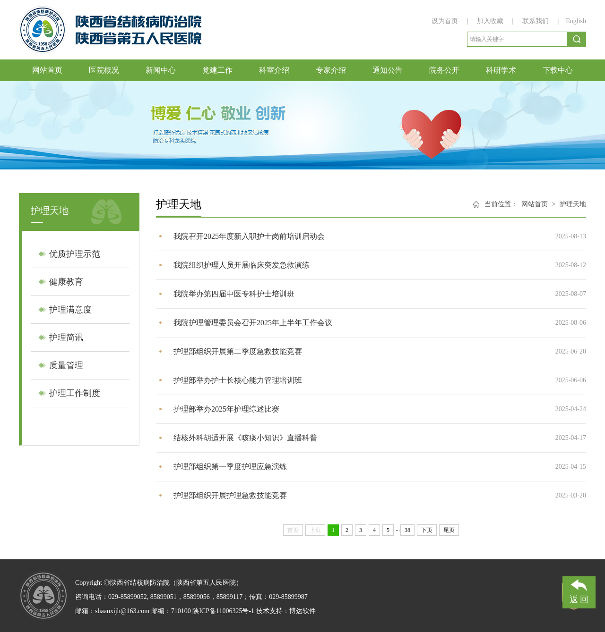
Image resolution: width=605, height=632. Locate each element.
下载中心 (558, 70)
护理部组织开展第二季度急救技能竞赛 (237, 351)
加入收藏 (491, 21)
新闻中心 (161, 70)
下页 (426, 530)
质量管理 (66, 365)
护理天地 (573, 204)
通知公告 (387, 70)
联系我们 (535, 21)
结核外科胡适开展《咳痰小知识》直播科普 (245, 438)
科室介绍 (274, 70)
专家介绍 (331, 70)
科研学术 (501, 70)
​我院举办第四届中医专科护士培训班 (233, 294)
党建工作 (217, 70)
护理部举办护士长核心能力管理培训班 (237, 380)
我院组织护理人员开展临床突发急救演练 (241, 265)
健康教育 (66, 282)
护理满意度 (70, 309)
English (576, 21)
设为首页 (446, 21)
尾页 (449, 530)
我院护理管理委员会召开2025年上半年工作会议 (252, 323)
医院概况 (104, 70)
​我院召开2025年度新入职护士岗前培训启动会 (249, 236)
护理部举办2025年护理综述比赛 (226, 409)
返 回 (579, 590)
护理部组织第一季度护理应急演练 (230, 467)
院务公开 (444, 70)
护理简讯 (66, 337)
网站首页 (47, 70)
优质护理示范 (74, 254)
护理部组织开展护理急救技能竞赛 (230, 495)
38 (407, 530)
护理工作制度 (74, 393)
